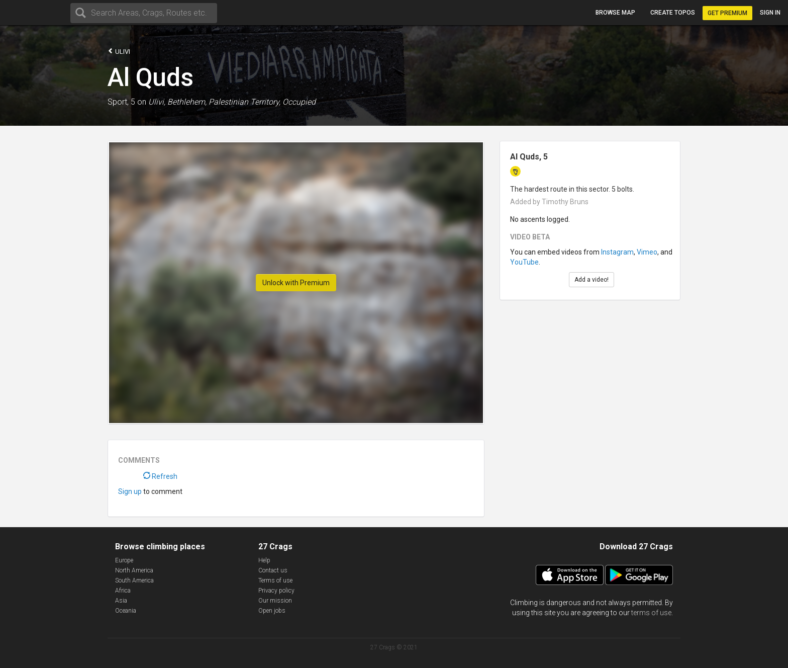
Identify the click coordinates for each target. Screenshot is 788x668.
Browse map (615, 12)
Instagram (617, 252)
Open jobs (271, 610)
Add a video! (591, 279)
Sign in (770, 12)
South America (134, 580)
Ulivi (119, 51)
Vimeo (647, 252)
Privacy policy (276, 590)
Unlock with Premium (296, 283)
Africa (123, 590)
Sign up (130, 491)
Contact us (272, 570)
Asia (121, 600)
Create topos (672, 12)
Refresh (160, 476)
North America (134, 570)
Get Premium (727, 13)
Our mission (275, 600)
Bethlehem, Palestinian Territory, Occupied (241, 102)
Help (264, 560)
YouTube (524, 262)
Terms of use (275, 580)
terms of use (651, 613)
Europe (124, 560)
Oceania (125, 610)
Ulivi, (156, 102)
